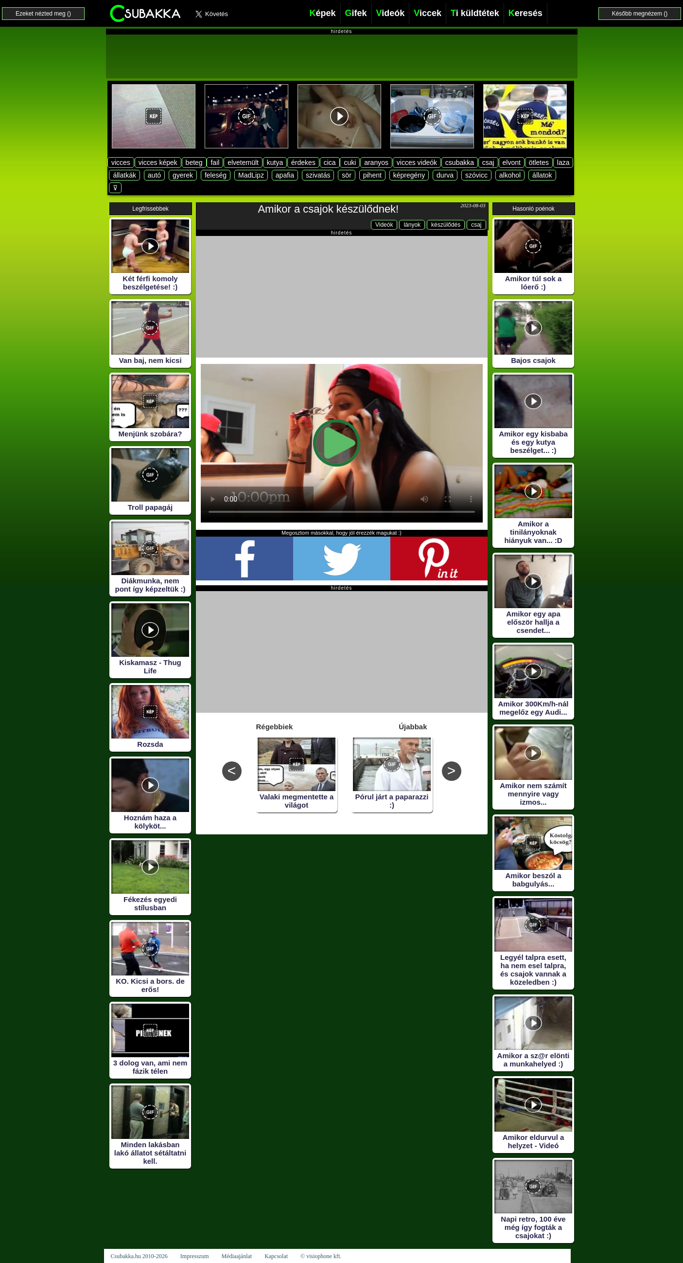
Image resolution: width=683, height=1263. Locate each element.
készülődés (445, 224)
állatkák (124, 175)
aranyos (376, 162)
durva (445, 175)
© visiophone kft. (320, 1256)
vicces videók (417, 162)
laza (563, 162)
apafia (285, 175)
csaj (488, 162)
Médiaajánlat (236, 1256)
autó (154, 175)
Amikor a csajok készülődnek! (328, 209)
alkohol (510, 175)
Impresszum (194, 1256)
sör (346, 175)
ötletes (539, 162)
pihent (372, 175)
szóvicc (476, 175)
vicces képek (158, 162)
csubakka (459, 162)
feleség (216, 175)
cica (330, 162)
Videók (384, 224)
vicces (120, 162)
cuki (350, 162)
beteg (194, 162)
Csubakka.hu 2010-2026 (139, 1256)
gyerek (183, 175)
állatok (542, 175)
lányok (411, 224)
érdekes (303, 162)
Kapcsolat (276, 1256)
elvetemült (243, 162)
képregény (409, 175)
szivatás (318, 175)
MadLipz (251, 175)
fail (214, 162)
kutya (275, 162)
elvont (512, 162)
